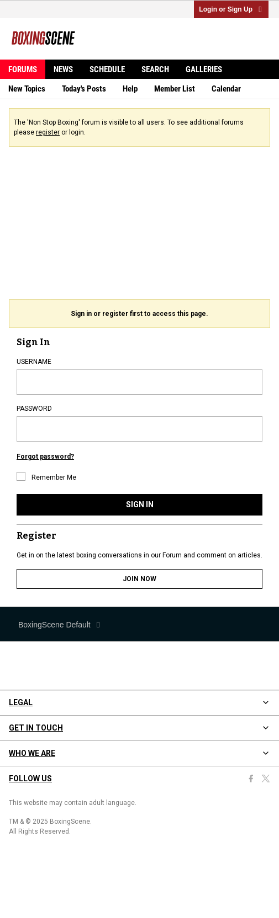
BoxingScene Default (60, 624)
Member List (174, 89)
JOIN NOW (139, 579)
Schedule (107, 69)
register (48, 132)
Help (130, 89)
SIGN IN (140, 504)
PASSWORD (34, 408)
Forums (22, 69)
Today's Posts (84, 89)
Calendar (226, 89)
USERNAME (34, 362)
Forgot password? (45, 456)
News (63, 69)
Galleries (204, 69)
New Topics (26, 89)
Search (155, 69)
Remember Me (46, 476)
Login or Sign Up (231, 9)
